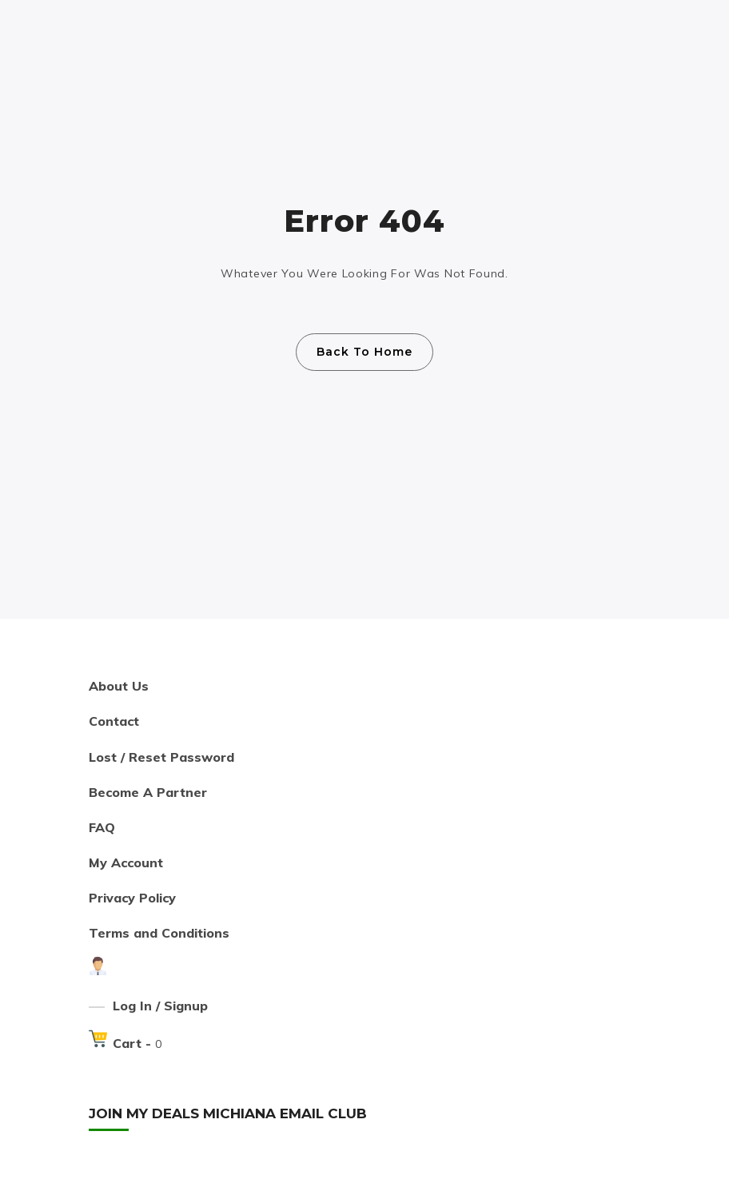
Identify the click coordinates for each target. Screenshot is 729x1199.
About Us (119, 686)
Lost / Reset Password (161, 757)
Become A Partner (148, 792)
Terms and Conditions (159, 933)
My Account (126, 862)
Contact (114, 721)
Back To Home (364, 352)
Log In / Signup (160, 1006)
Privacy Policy (132, 898)
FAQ (102, 827)
